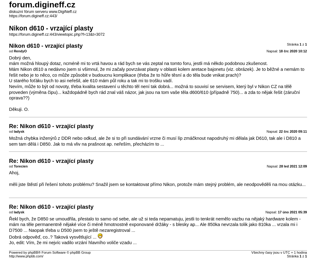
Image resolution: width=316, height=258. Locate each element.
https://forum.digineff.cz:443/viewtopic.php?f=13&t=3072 (57, 34)
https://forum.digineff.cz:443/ (33, 16)
